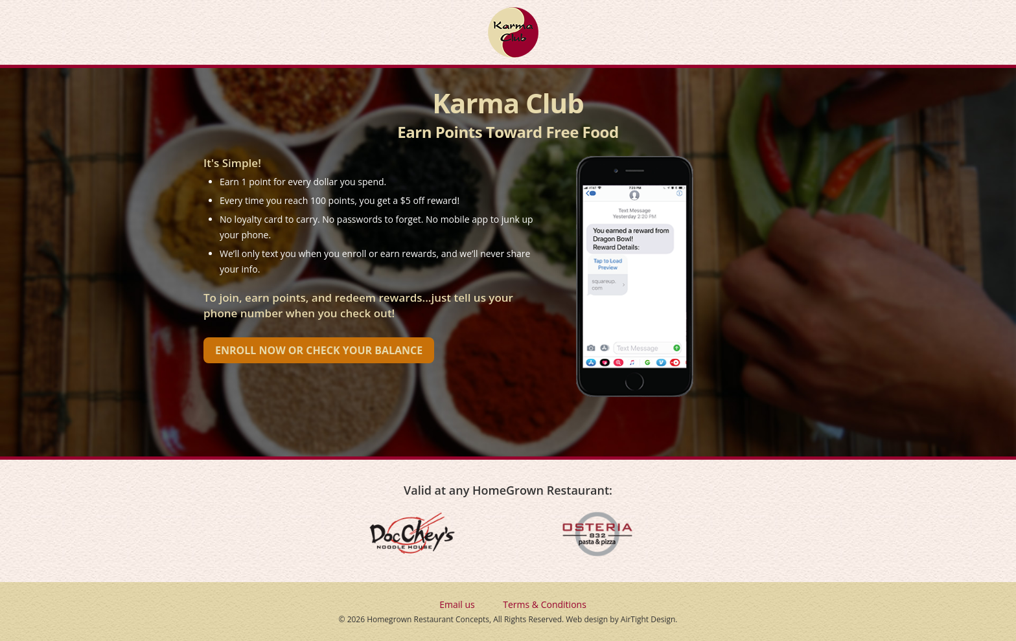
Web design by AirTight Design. (621, 619)
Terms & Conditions (544, 604)
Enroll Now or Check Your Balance (318, 350)
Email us (456, 604)
